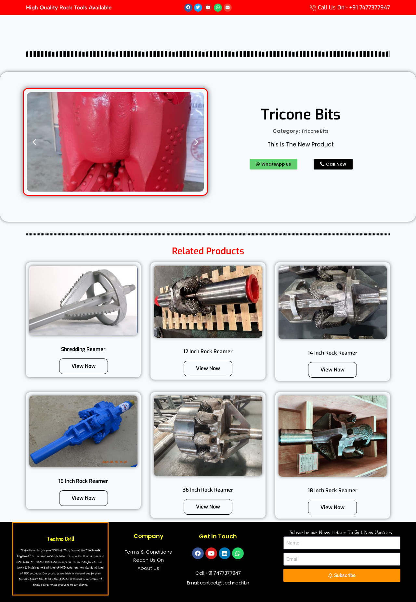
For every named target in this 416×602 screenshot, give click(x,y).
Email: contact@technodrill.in (218, 583)
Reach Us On (148, 560)
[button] (34, 142)
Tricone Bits (315, 131)
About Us (148, 568)
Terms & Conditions (148, 552)
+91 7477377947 (223, 573)
